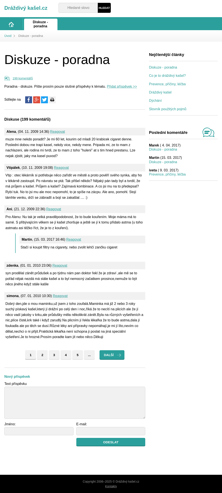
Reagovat (57, 131)
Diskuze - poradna (163, 67)
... (89, 355)
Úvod (7, 36)
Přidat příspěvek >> (122, 86)
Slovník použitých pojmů (167, 109)
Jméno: (10, 424)
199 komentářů (23, 78)
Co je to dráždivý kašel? (167, 75)
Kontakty (111, 486)
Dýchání (155, 100)
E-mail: (81, 424)
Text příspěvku (15, 384)
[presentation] (37, 446)
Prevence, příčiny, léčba (167, 84)
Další (109, 355)
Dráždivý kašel (160, 92)
